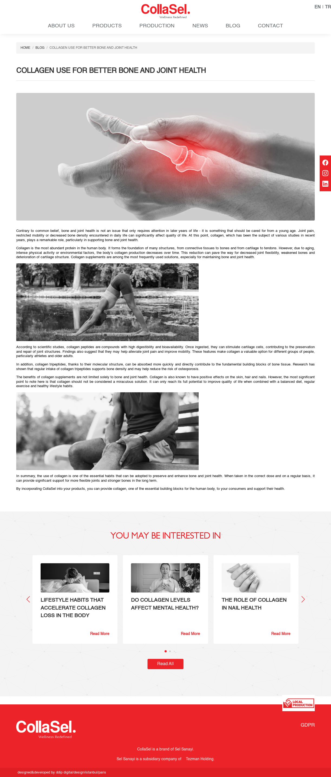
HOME (25, 48)
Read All (165, 664)
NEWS (200, 25)
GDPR (308, 725)
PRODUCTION (157, 25)
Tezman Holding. (199, 759)
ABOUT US (61, 25)
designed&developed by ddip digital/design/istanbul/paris (62, 772)
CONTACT (270, 25)
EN (317, 7)
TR (328, 7)
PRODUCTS (107, 25)
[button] (303, 599)
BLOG (233, 25)
